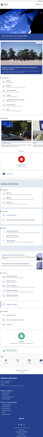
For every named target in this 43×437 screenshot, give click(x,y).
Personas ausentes (6, 408)
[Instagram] (21, 424)
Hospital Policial (5, 394)
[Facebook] (18, 424)
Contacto (3, 384)
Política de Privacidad (21, 436)
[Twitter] (24, 424)
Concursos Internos (6, 398)
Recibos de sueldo (6, 393)
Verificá (3, 412)
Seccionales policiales (6, 404)
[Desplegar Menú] (37, 4)
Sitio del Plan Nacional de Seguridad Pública (14, 36)
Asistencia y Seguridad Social (8, 396)
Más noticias (21, 150)
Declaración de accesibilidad (21, 431)
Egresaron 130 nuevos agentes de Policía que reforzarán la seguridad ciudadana (19, 68)
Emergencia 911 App (6, 414)
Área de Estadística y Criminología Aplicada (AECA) (15, 263)
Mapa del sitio (21, 429)
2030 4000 (7, 382)
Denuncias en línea (6, 406)
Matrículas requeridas (6, 410)
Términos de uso (21, 434)
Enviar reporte (21, 372)
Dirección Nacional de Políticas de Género (13, 255)
